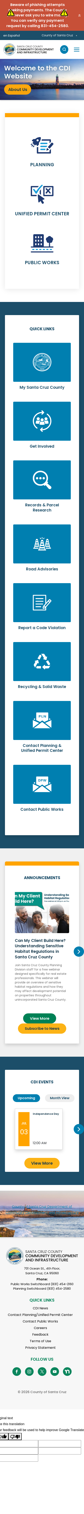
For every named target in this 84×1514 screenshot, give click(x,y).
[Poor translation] (15, 1436)
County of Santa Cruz (57, 35)
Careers (40, 1328)
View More (39, 1018)
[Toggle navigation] (76, 49)
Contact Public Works (40, 1321)
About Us (17, 89)
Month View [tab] (60, 1098)
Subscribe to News (42, 1028)
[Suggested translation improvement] (59, 1443)
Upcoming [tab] (26, 1098)
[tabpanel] (42, 79)
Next (79, 951)
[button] (79, 15)
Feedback (40, 1334)
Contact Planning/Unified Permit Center (40, 1314)
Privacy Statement (40, 1347)
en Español (11, 35)
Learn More (42, 154)
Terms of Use (40, 1341)
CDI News (40, 1308)
